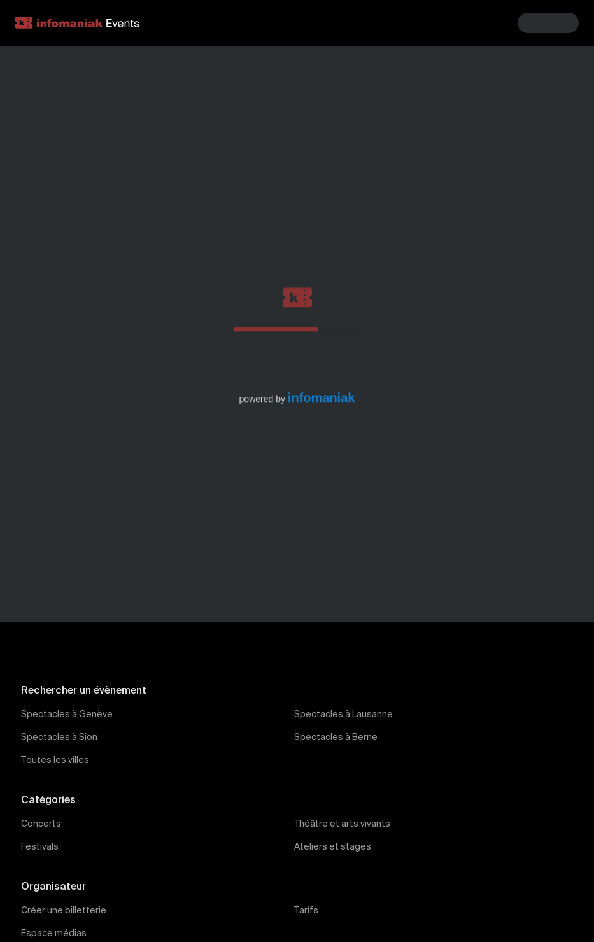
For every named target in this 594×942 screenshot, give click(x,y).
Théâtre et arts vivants (342, 824)
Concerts (41, 824)
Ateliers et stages (332, 847)
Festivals (40, 847)
